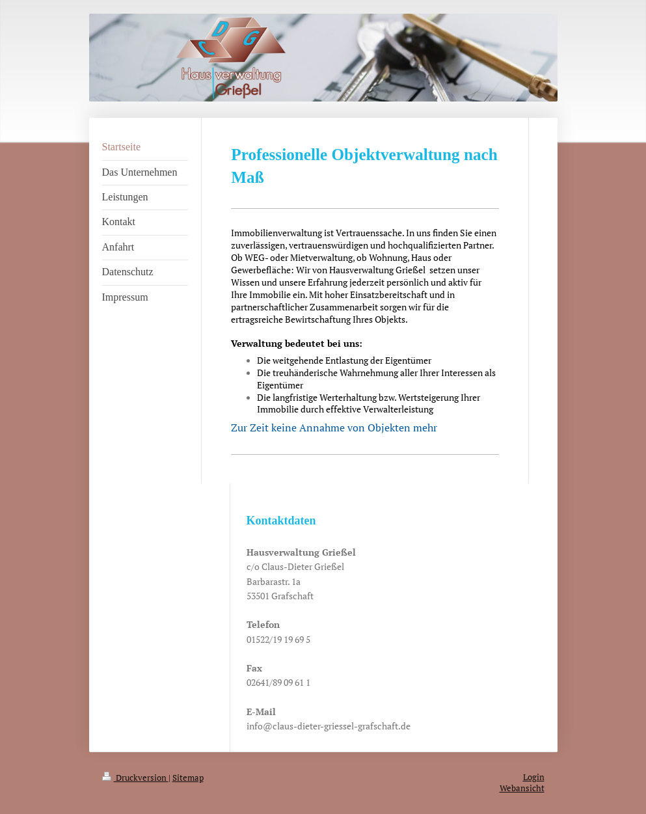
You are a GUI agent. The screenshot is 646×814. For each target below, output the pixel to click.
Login (534, 777)
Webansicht (522, 788)
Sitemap (188, 777)
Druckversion (135, 777)
